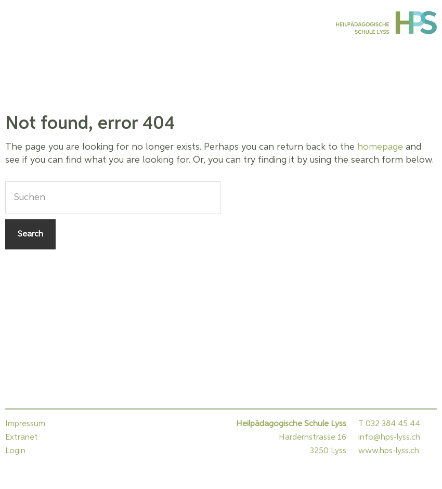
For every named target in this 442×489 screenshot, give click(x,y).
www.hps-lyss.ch (388, 451)
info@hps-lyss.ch (389, 437)
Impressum (25, 424)
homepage (380, 147)
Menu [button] (18, 22)
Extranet (21, 437)
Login (15, 451)
